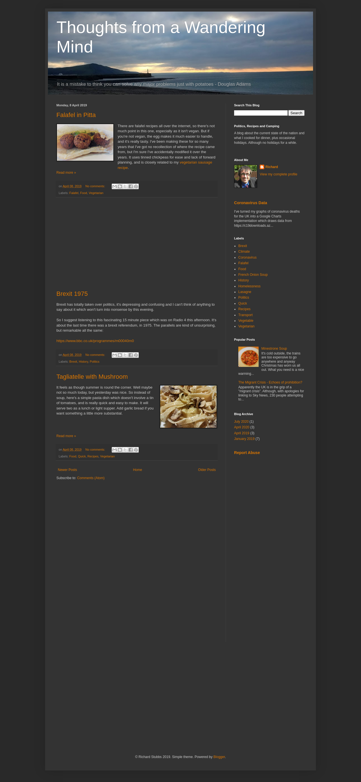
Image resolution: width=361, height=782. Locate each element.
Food (83, 193)
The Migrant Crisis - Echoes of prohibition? (270, 382)
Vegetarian (96, 193)
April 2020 (241, 427)
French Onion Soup (253, 275)
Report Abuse (247, 452)
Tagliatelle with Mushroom (92, 376)
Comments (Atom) (90, 478)
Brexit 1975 (72, 293)
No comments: (95, 186)
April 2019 (241, 433)
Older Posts (207, 470)
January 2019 (244, 439)
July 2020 (241, 422)
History (83, 361)
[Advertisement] (136, 243)
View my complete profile (278, 174)
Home (137, 470)
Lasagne (244, 292)
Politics (94, 361)
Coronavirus (247, 257)
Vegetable (245, 321)
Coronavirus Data (250, 203)
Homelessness (249, 286)
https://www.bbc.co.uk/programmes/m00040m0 (95, 341)
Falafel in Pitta (76, 114)
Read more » (66, 173)
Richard (271, 167)
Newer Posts (67, 470)
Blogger (219, 757)
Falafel (73, 193)
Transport (245, 315)
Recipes (92, 456)
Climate (244, 252)
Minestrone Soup (274, 349)
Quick (82, 456)
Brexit (73, 361)
